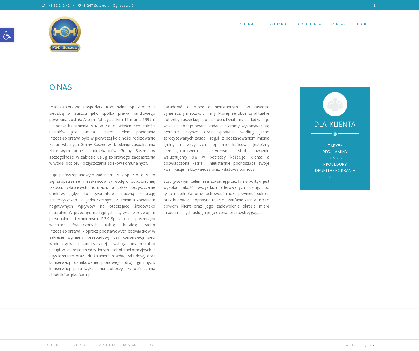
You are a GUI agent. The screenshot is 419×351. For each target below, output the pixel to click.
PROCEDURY (335, 164)
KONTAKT (339, 24)
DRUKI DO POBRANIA (335, 170)
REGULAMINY (334, 151)
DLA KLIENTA (309, 24)
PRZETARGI (277, 24)
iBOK (362, 24)
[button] (7, 35)
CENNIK (335, 157)
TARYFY (335, 145)
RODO (335, 176)
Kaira (372, 345)
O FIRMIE (248, 24)
